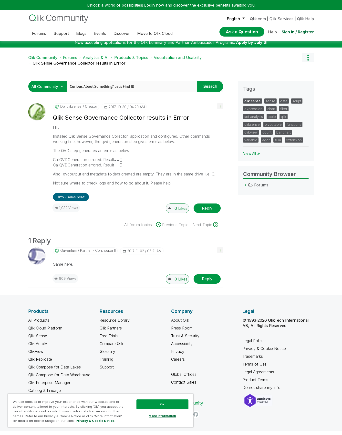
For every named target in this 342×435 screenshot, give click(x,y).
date (284, 105)
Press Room (182, 331)
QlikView (35, 355)
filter (283, 112)
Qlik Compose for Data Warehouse (59, 378)
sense (270, 105)
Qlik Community (42, 61)
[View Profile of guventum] (68, 254)
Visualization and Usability (178, 61)
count (266, 136)
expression (253, 112)
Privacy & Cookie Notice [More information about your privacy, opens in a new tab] (95, 421)
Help (272, 31)
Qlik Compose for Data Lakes (54, 370)
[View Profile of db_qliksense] (71, 110)
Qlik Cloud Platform (45, 331)
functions (294, 128)
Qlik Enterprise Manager (49, 386)
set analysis (253, 120)
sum (278, 144)
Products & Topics (131, 61)
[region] (100, 410)
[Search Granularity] (49, 90)
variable (250, 144)
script (296, 105)
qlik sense (252, 105)
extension (294, 144)
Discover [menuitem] (122, 33)
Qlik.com (258, 18)
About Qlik (180, 323)
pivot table (273, 128)
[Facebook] (195, 418)
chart (271, 112)
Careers (178, 362)
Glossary (107, 355)
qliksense (252, 128)
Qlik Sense (37, 339)
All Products (38, 323)
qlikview (251, 136)
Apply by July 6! (252, 46)
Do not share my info (262, 391)
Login (149, 5)
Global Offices (184, 378)
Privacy (177, 355)
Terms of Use (254, 367)
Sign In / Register (298, 31)
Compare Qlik (111, 347)
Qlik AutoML (39, 347)
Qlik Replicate (40, 362)
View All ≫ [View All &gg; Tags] (251, 157)
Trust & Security (185, 339)
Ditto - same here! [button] (71, 201)
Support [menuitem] (61, 33)
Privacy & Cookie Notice (264, 352)
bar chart (283, 136)
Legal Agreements (258, 375)
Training (106, 362)
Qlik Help (305, 18)
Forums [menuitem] (39, 33)
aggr (266, 144)
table (272, 120)
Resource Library (115, 323)
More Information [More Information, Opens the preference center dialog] (162, 416)
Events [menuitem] (100, 33)
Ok (162, 404)
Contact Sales (183, 385)
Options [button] (308, 61)
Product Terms (255, 383)
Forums (70, 61)
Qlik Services (281, 18)
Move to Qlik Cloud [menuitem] (155, 33)
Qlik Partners (111, 331)
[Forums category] (245, 188)
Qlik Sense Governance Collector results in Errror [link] (79, 66)
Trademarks (252, 360)
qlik (283, 120)
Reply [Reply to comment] (207, 282)
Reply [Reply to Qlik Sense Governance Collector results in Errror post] (207, 211)
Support (107, 370)
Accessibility (182, 347)
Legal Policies (254, 344)
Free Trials (109, 339)
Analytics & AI (96, 61)
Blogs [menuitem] (81, 33)
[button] (220, 110)
